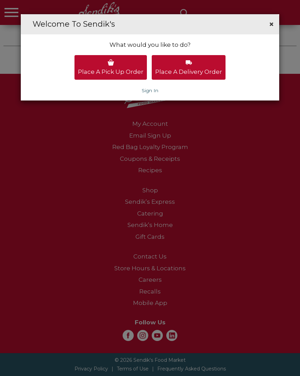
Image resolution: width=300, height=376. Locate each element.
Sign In (150, 90)
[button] (271, 24)
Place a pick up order (110, 67)
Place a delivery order (188, 67)
